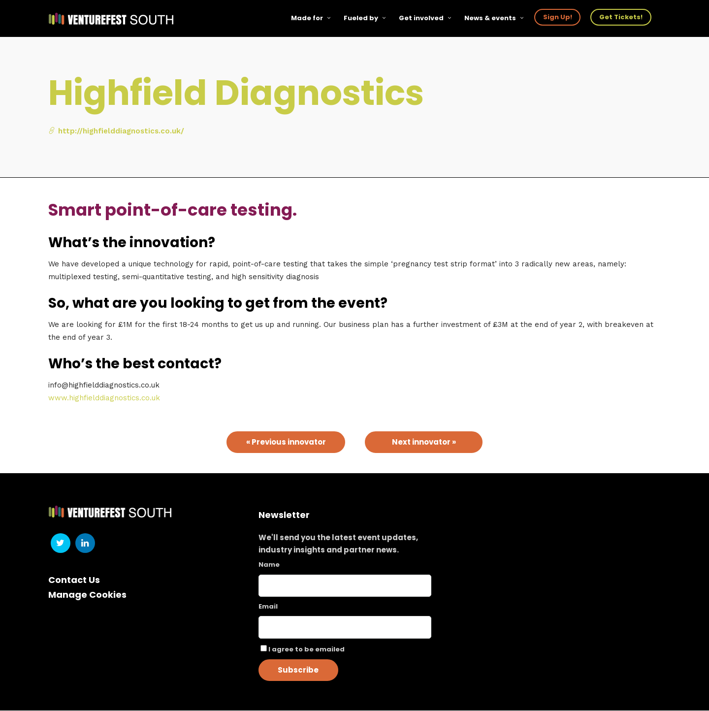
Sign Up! (557, 17)
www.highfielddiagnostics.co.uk (104, 398)
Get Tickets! (621, 17)
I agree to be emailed (306, 649)
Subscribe (298, 670)
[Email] (344, 627)
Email (268, 607)
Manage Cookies (87, 595)
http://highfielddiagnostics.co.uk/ (116, 131)
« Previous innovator (286, 442)
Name (269, 565)
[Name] (344, 586)
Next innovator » (424, 442)
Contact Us (74, 580)
